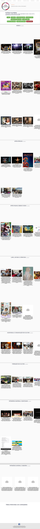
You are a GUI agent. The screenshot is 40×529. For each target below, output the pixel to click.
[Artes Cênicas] (13, 17)
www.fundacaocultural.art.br (17, 527)
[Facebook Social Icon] (19, 524)
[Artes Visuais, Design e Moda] (20, 17)
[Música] (8, 17)
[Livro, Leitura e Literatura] (29, 17)
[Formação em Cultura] (26, 19)
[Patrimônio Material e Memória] (21, 21)
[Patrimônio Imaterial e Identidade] (11, 21)
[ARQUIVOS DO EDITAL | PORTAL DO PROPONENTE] (18, 6)
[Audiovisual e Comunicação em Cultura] (16, 19)
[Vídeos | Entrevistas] (29, 21)
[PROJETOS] (13, 4)
